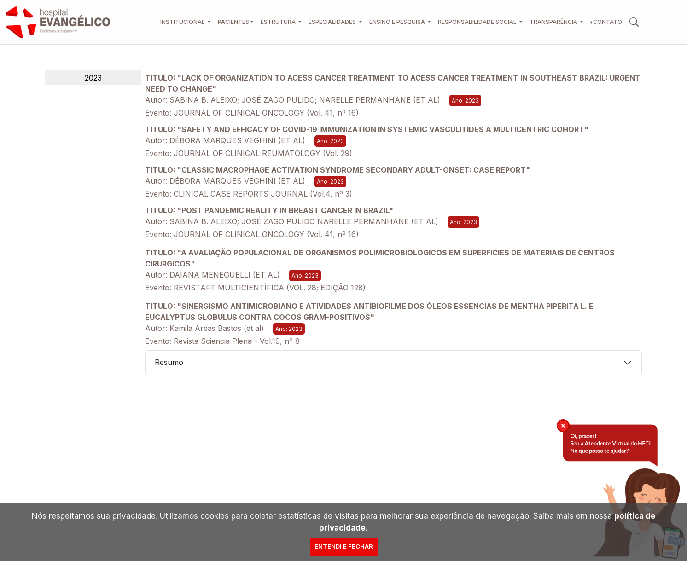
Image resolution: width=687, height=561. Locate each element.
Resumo (169, 362)
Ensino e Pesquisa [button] (397, 21)
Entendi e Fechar (343, 546)
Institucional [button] (183, 21)
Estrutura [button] (279, 21)
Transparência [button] (554, 21)
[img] (563, 425)
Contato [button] (607, 21)
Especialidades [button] (333, 21)
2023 (93, 77)
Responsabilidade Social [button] (478, 21)
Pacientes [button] (233, 21)
